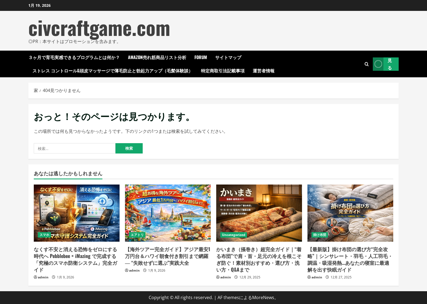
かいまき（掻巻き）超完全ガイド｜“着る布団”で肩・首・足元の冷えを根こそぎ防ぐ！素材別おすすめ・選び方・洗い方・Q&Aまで (258, 259)
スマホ (44, 234)
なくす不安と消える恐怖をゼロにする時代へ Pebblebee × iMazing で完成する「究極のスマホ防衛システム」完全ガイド (75, 259)
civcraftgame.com (99, 27)
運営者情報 (263, 70)
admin (43, 277)
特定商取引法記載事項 (223, 70)
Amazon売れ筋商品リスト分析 (157, 57)
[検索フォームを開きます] (367, 64)
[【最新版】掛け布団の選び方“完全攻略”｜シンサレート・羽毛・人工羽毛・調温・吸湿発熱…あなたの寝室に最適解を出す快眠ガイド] (350, 213)
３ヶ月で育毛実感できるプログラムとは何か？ (74, 57)
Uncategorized (233, 234)
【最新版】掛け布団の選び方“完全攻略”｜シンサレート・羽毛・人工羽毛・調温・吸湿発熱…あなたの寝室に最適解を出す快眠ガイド (350, 259)
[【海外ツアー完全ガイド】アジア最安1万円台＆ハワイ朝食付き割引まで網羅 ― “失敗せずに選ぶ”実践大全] (168, 213)
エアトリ (137, 234)
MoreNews (263, 297)
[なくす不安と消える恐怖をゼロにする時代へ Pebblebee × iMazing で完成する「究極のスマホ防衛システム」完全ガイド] (77, 213)
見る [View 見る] (382, 64)
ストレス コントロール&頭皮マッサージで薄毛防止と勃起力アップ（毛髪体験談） (112, 70)
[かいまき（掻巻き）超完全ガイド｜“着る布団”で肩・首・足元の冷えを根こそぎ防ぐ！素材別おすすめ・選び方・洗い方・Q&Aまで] (259, 213)
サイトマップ (228, 57)
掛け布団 (319, 234)
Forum (200, 57)
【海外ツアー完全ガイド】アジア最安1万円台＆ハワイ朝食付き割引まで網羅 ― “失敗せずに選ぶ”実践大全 (167, 255)
